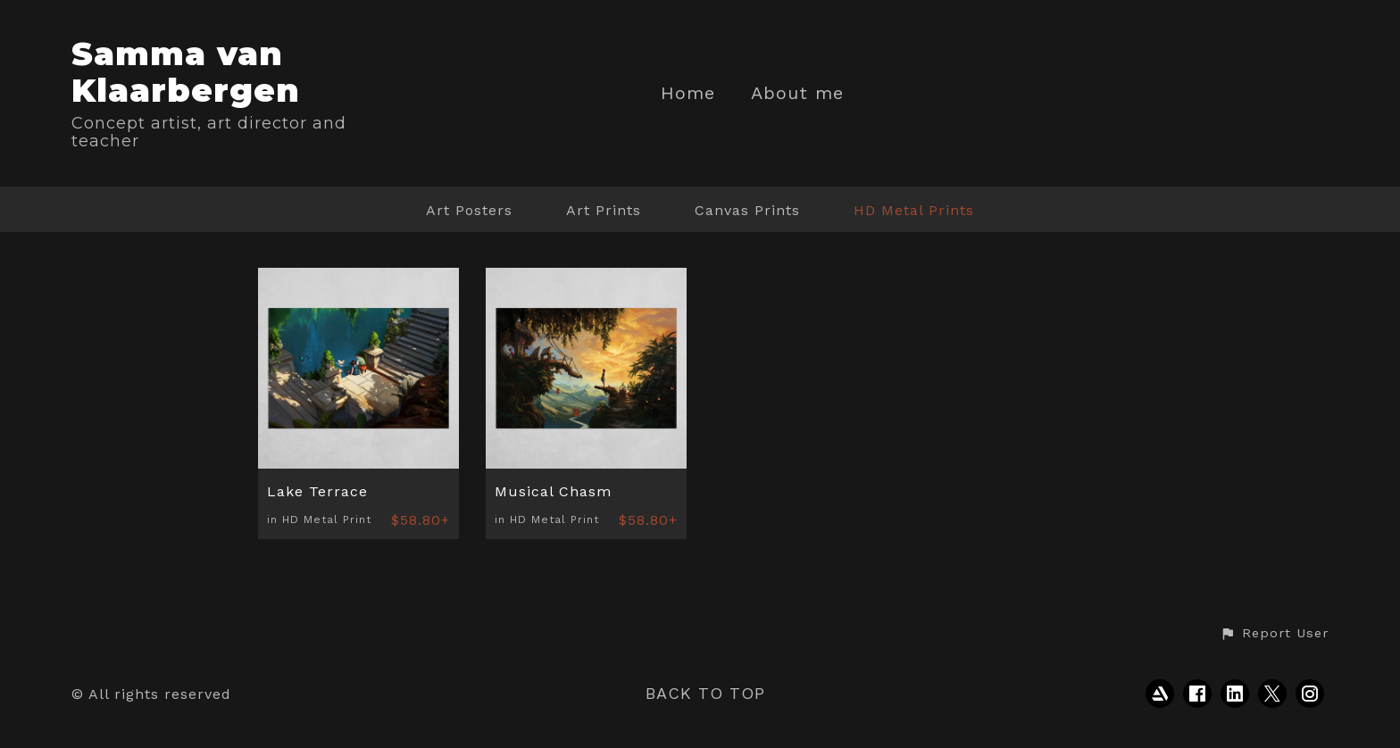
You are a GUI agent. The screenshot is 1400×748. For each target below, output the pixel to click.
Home (688, 93)
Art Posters (469, 210)
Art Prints (603, 210)
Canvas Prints (747, 210)
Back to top (705, 693)
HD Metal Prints (914, 210)
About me (797, 93)
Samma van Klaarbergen (185, 72)
